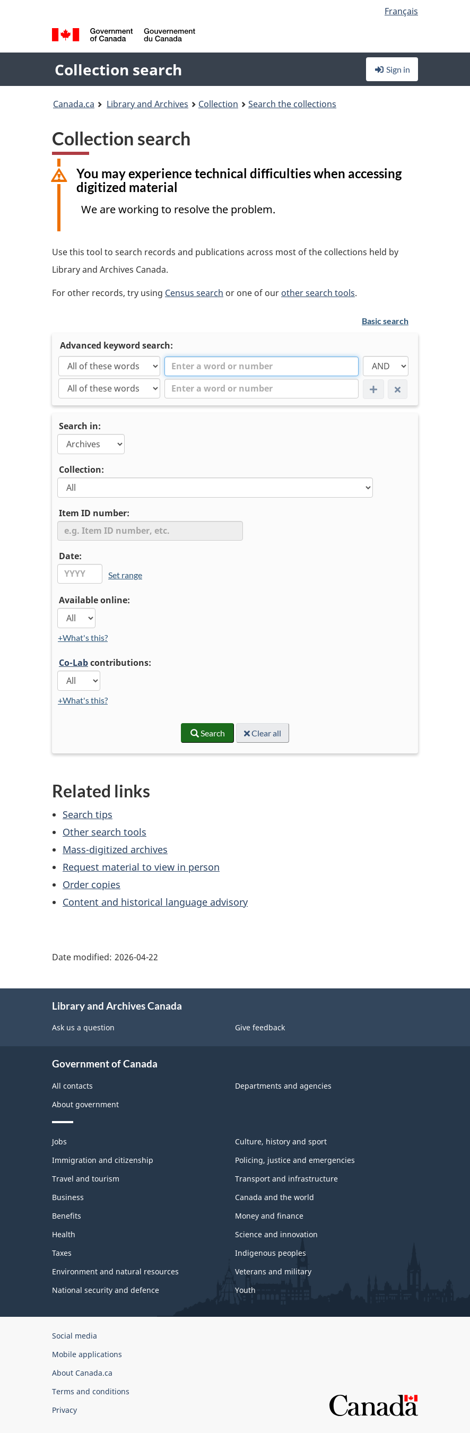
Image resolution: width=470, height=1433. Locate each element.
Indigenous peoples (270, 1253)
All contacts (72, 1086)
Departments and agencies (283, 1086)
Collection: (81, 469)
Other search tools (104, 832)
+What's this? (83, 637)
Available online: (94, 600)
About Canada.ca (82, 1373)
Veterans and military (273, 1271)
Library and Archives (147, 104)
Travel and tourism (85, 1179)
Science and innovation (276, 1234)
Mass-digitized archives (115, 849)
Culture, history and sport (281, 1141)
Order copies (91, 884)
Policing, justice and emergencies (295, 1160)
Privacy (64, 1410)
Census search (194, 293)
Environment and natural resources (115, 1271)
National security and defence (105, 1290)
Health (63, 1234)
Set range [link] (125, 575)
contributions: (105, 662)
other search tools (318, 293)
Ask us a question (83, 1027)
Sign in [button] (392, 69)
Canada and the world (274, 1197)
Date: (70, 556)
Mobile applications (87, 1354)
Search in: (80, 426)
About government (85, 1104)
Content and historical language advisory (155, 902)
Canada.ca (73, 104)
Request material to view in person (141, 867)
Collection (218, 104)
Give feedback (260, 1027)
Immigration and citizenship (102, 1160)
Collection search (118, 69)
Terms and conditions (90, 1391)
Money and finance (269, 1216)
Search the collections (292, 104)
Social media (74, 1336)
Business (68, 1197)
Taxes (62, 1253)
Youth (245, 1290)
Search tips (87, 814)
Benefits (66, 1216)
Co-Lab (73, 662)
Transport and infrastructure (286, 1179)
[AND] (385, 366)
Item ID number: (94, 513)
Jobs (59, 1141)
